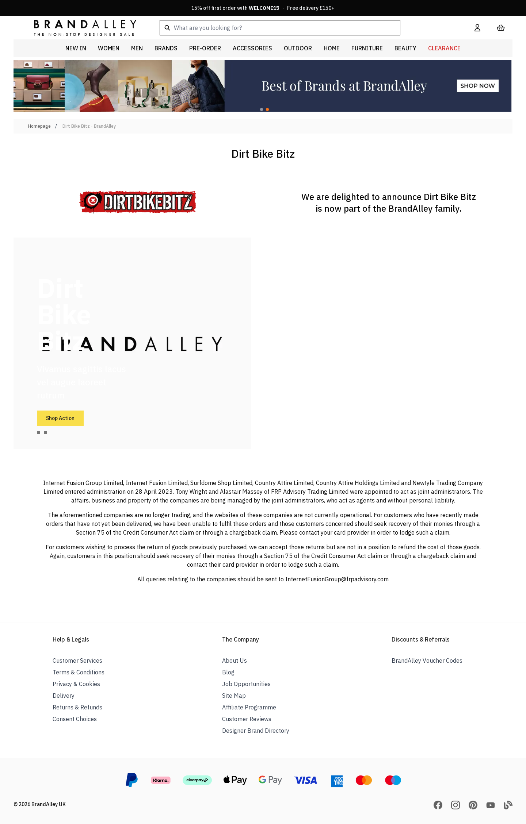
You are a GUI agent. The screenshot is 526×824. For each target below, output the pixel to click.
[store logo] (79, 27)
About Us (234, 660)
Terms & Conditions (78, 672)
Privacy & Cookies (76, 684)
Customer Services (77, 660)
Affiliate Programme (249, 707)
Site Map (234, 695)
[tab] (38, 432)
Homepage (39, 126)
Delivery (64, 695)
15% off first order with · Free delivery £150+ (263, 8)
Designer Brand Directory (255, 730)
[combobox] (305, 27)
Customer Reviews (246, 719)
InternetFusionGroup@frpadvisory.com (337, 579)
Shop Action (60, 418)
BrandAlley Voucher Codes (427, 660)
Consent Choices (75, 719)
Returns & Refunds (77, 707)
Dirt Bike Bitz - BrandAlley (89, 126)
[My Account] (477, 27)
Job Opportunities (246, 684)
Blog (228, 672)
